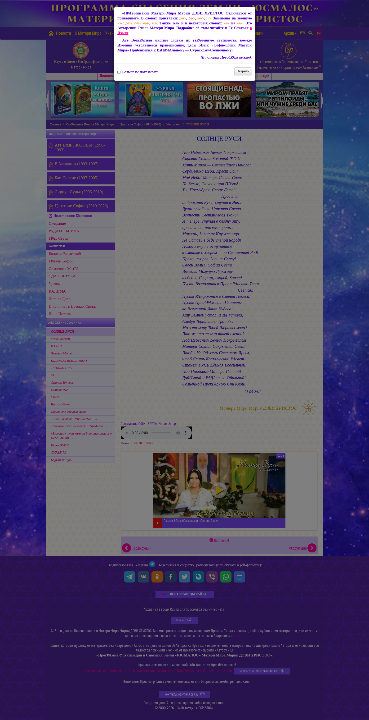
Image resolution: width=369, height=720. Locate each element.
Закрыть (243, 71)
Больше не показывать (137, 72)
